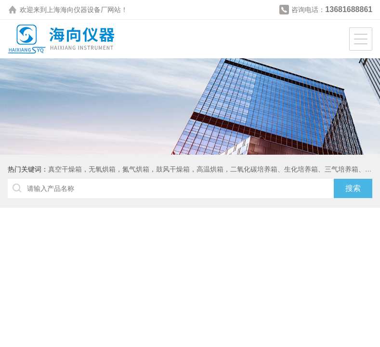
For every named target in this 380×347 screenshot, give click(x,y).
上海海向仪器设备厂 (77, 9)
